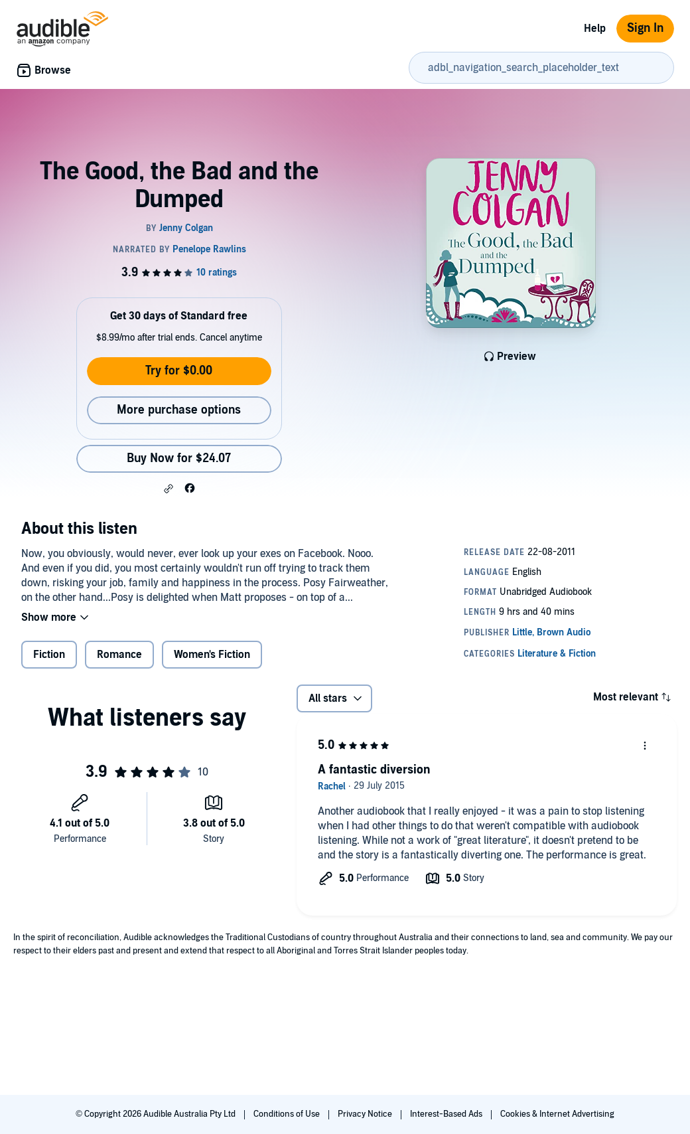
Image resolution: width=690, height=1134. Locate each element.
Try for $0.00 (178, 371)
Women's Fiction (212, 654)
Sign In (645, 28)
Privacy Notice (366, 1114)
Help (595, 28)
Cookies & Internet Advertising (557, 1114)
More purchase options (179, 410)
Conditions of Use (287, 1114)
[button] (168, 488)
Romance (119, 654)
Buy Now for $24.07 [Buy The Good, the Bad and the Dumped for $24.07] (179, 458)
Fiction (49, 654)
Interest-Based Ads (447, 1114)
